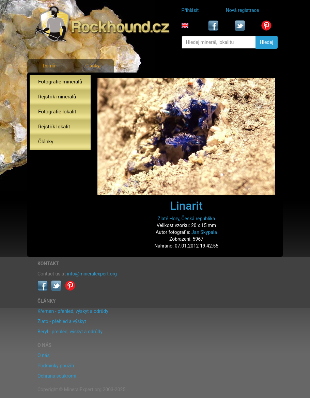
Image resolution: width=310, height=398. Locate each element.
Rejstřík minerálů (57, 97)
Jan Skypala (204, 232)
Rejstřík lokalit (54, 127)
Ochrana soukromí (56, 376)
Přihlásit (190, 10)
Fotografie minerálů (60, 82)
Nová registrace (242, 10)
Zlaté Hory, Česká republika (186, 218)
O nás (43, 355)
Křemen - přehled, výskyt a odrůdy (72, 311)
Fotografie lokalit (57, 112)
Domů (49, 65)
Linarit (186, 205)
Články (92, 65)
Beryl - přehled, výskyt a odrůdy (70, 331)
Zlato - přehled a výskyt (61, 321)
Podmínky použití (55, 365)
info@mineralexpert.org (92, 273)
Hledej (266, 42)
